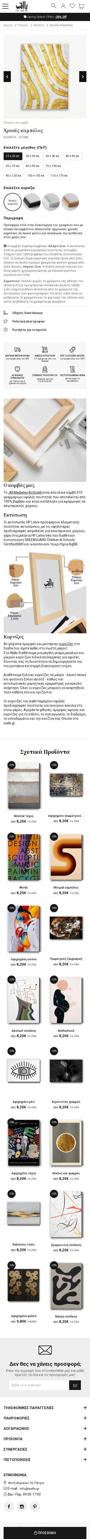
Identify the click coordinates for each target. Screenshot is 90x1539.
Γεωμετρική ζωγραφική (66, 959)
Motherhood (66, 1031)
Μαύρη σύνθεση (66, 1316)
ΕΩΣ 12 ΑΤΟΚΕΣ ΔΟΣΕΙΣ (72, 356)
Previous (7, 76)
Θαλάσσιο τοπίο (23, 1244)
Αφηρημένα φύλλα (23, 1316)
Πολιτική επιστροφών (28, 321)
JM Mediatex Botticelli (25, 492)
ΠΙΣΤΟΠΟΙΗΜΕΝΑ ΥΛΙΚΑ (72, 375)
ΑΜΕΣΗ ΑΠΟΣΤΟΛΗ (45, 356)
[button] (5, 6)
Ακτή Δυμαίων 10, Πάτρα (26, 1483)
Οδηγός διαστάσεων (27, 313)
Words (23, 887)
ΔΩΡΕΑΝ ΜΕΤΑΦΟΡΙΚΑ (17, 356)
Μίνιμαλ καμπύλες (66, 887)
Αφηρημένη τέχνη (23, 1173)
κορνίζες (66, 644)
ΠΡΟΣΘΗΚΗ (45, 1533)
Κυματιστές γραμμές (66, 1102)
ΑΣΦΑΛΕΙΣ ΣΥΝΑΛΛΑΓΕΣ (17, 376)
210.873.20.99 (45, 381)
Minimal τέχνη (23, 816)
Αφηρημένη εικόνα (23, 959)
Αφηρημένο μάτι (23, 1102)
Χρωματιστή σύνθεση (66, 1245)
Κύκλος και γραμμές (66, 1173)
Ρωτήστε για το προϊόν (29, 330)
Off (60, 17)
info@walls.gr (29, 1488)
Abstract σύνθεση (24, 1031)
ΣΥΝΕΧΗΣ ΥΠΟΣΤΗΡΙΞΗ (44, 375)
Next (82, 76)
